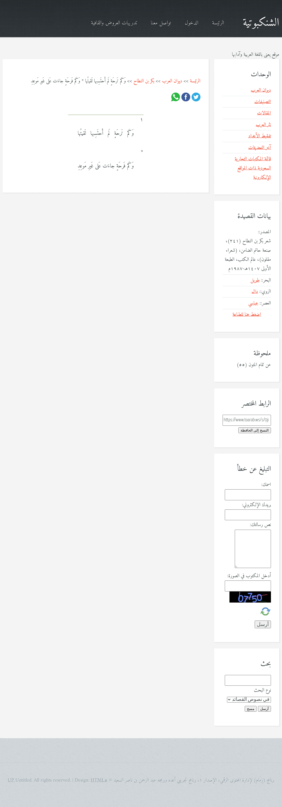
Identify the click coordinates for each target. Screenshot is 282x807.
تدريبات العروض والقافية (114, 23)
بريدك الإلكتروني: (256, 505)
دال (255, 291)
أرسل (264, 709)
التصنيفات (262, 102)
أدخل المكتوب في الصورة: (249, 576)
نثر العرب (263, 124)
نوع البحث (262, 690)
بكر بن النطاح (144, 81)
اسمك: (266, 484)
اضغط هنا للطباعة (247, 314)
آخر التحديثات (259, 147)
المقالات (264, 113)
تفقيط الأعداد (259, 136)
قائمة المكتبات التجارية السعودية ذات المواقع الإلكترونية (253, 168)
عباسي (253, 303)
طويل (255, 280)
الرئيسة (218, 23)
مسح (250, 709)
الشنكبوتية (261, 23)
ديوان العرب (172, 81)
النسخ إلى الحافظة (255, 430)
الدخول (191, 23)
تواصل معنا (161, 23)
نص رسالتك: (260, 525)
